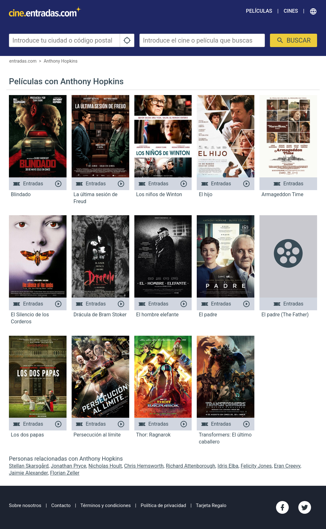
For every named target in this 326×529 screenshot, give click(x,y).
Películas (259, 11)
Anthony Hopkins (60, 61)
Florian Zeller (64, 473)
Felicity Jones (256, 466)
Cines (291, 11)
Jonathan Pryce (68, 466)
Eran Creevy (287, 466)
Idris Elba (227, 466)
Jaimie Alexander (28, 473)
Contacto (61, 505)
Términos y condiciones (106, 505)
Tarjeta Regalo (211, 505)
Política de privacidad (163, 505)
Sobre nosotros (25, 505)
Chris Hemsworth (144, 466)
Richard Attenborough (190, 466)
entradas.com (23, 61)
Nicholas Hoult (105, 466)
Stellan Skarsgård (28, 466)
